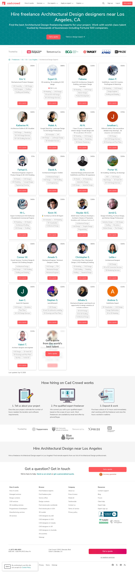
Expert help (101, 505)
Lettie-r (112, 257)
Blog (99, 494)
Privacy (41, 565)
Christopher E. (83, 257)
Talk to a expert (75, 37)
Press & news (72, 494)
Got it (7, 566)
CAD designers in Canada (47, 523)
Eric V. (22, 79)
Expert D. (52, 79)
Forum (100, 498)
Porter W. (113, 170)
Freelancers (16, 60)
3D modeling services (16, 505)
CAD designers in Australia (47, 530)
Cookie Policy (26, 567)
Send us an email (44, 474)
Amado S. (52, 257)
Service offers (43, 498)
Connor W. (22, 257)
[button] (40, 3)
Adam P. (112, 79)
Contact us (72, 505)
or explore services (108, 557)
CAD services (13, 501)
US (23, 60)
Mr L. (22, 213)
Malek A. (52, 126)
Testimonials (72, 501)
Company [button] (71, 487)
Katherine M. (22, 126)
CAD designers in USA (46, 519)
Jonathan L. (112, 126)
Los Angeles (33, 60)
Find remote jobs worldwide (48, 505)
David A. (52, 170)
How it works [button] (14, 487)
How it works (13, 491)
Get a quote (127, 3)
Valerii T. (22, 345)
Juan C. (22, 300)
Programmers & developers (18, 509)
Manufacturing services (17, 512)
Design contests (14, 498)
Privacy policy (72, 512)
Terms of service (73, 509)
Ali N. (82, 126)
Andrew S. (112, 300)
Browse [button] (41, 487)
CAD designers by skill (46, 516)
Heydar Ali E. (82, 213)
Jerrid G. (113, 213)
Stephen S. (52, 300)
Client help (101, 501)
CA (26, 60)
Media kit (71, 498)
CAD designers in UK (46, 526)
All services (13, 516)
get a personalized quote (64, 474)
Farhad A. (22, 170)
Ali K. (82, 170)
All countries (43, 534)
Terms (48, 565)
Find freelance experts (46, 491)
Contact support (103, 491)
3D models (42, 512)
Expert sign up (102, 509)
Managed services (15, 494)
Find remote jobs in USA (47, 509)
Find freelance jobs (45, 494)
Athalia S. (82, 300)
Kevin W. (52, 213)
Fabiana (82, 79)
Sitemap (41, 537)
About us (71, 491)
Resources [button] (101, 487)
